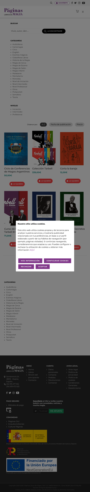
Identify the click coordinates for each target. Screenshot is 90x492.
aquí (32, 250)
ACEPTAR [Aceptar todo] (42, 267)
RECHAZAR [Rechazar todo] (26, 267)
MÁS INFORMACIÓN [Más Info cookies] (30, 261)
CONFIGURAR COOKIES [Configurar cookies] (58, 261)
